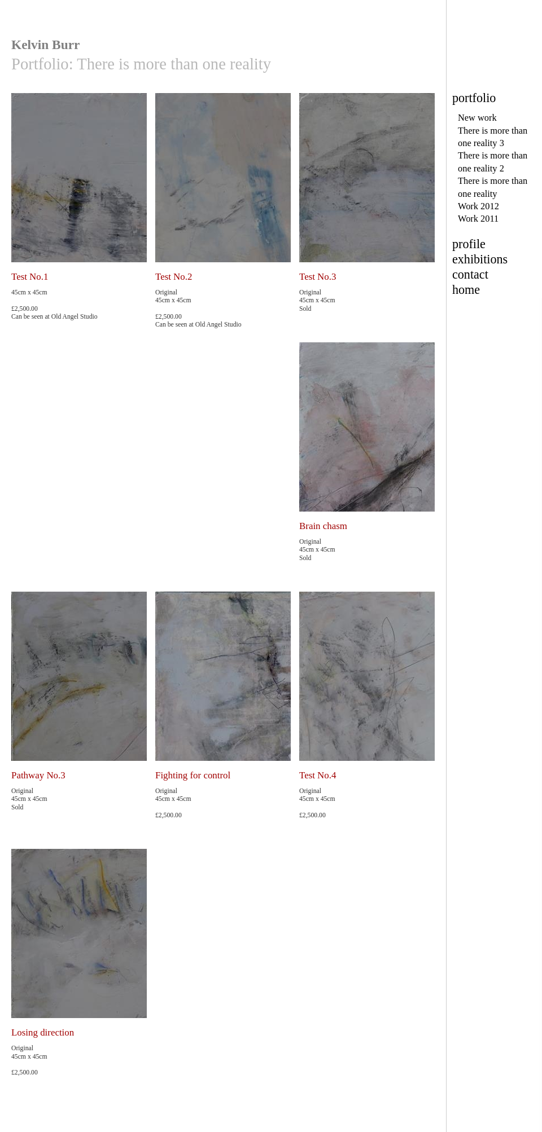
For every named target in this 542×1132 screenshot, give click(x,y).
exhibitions (480, 259)
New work (477, 117)
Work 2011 (478, 218)
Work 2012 (478, 206)
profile (469, 244)
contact (470, 274)
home (466, 290)
